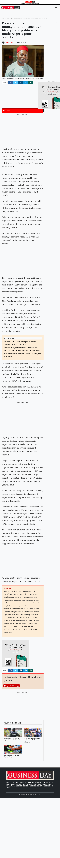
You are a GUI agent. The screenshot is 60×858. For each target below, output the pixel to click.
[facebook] (10, 82)
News (5, 752)
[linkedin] (20, 82)
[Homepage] (30, 2)
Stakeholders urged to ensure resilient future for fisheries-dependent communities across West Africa (32, 763)
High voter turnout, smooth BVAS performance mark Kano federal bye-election (12, 780)
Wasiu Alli (9, 42)
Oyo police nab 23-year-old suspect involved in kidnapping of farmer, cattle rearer (12, 763)
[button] (56, 7)
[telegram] (25, 82)
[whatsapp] (30, 82)
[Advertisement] (22, 130)
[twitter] (15, 82)
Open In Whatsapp (11, 709)
